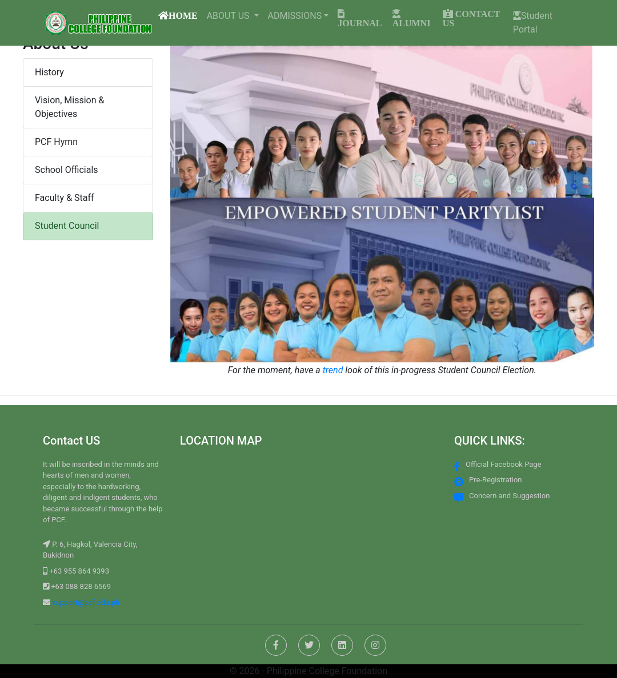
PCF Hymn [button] (56, 141)
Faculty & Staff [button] (64, 197)
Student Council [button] (67, 225)
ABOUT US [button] (229, 15)
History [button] (49, 72)
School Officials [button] (66, 169)
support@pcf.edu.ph (84, 602)
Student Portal (532, 22)
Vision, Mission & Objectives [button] (69, 107)
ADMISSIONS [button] (295, 15)
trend (333, 370)
